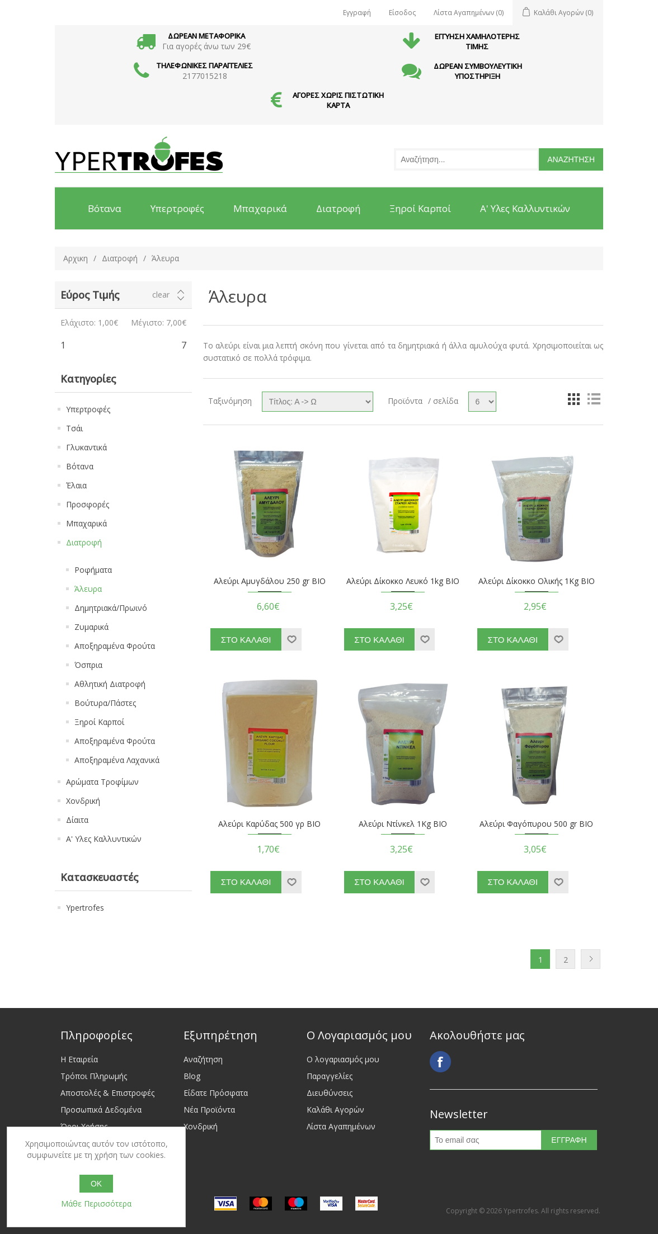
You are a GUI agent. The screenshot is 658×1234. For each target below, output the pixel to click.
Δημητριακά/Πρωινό (110, 607)
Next (590, 959)
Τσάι (74, 428)
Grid (573, 399)
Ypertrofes (85, 907)
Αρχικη (75, 258)
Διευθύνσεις (329, 1092)
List (593, 399)
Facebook (440, 1061)
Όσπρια (88, 665)
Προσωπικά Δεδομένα (101, 1109)
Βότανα (79, 466)
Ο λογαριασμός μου (343, 1059)
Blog (192, 1076)
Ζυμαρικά (91, 626)
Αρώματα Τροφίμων (102, 781)
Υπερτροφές (88, 409)
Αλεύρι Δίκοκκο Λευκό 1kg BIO (402, 581)
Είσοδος (402, 12)
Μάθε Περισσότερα (96, 1203)
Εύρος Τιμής (89, 295)
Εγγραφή (357, 12)
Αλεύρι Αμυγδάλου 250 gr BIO (270, 581)
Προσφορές (87, 504)
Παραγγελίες (329, 1076)
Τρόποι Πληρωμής (93, 1076)
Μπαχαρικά (86, 523)
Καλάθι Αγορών (335, 1109)
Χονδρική (83, 800)
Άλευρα (88, 588)
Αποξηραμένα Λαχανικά (116, 760)
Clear (161, 295)
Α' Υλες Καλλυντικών (104, 838)
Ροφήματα (93, 569)
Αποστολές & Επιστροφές (107, 1092)
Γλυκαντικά (86, 447)
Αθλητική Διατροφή (109, 684)
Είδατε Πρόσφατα (216, 1092)
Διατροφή (120, 258)
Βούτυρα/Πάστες (105, 703)
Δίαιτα (77, 819)
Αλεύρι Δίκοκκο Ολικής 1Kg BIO (536, 581)
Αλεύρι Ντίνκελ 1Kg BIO (403, 824)
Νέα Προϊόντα (209, 1109)
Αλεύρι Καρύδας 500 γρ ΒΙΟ (269, 824)
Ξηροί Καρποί (99, 722)
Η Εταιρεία (79, 1059)
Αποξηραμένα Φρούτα (114, 645)
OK (96, 1183)
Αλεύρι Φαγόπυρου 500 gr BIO (536, 824)
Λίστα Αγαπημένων (341, 1126)
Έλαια (76, 485)
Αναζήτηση (203, 1059)
